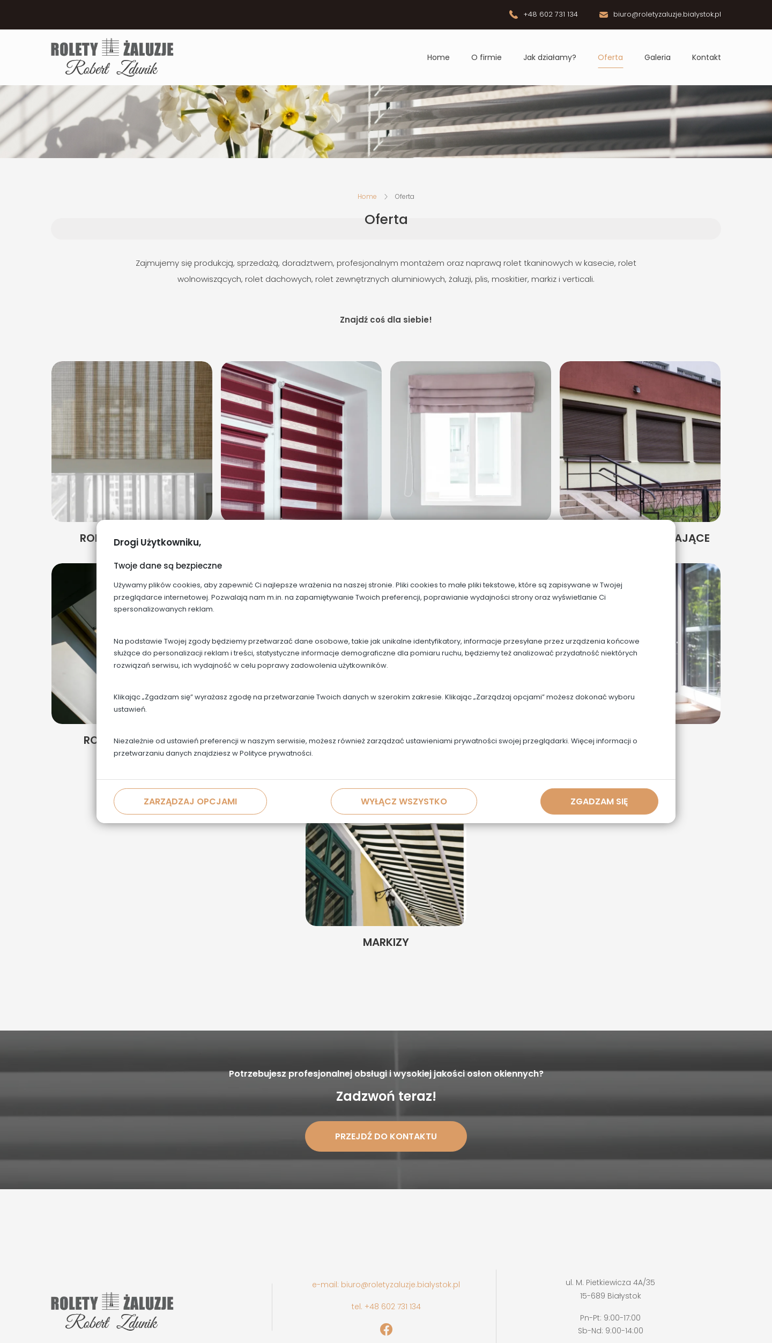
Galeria (657, 57)
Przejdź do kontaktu (386, 1136)
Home (438, 57)
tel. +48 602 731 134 (386, 1306)
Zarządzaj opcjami (190, 801)
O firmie (486, 57)
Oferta (610, 57)
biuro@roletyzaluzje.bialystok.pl (667, 14)
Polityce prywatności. (276, 753)
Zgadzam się (599, 801)
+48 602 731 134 (550, 14)
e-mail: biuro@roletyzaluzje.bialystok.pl (386, 1284)
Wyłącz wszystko (404, 801)
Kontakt (706, 57)
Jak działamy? (549, 57)
